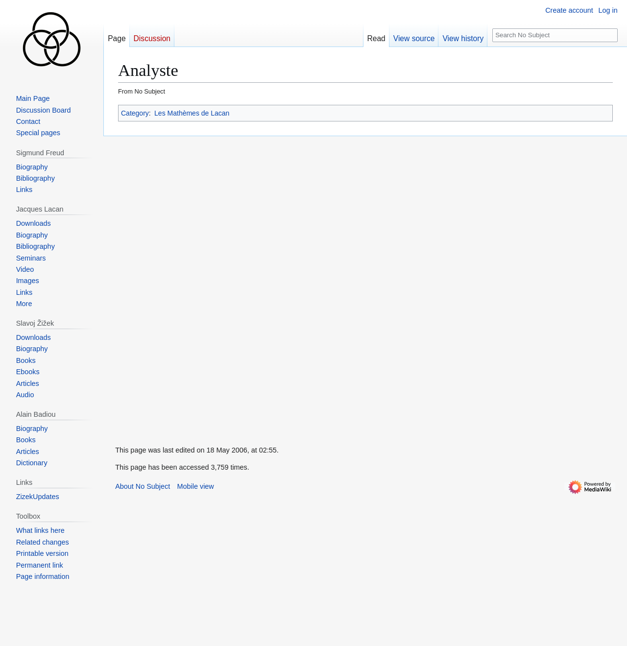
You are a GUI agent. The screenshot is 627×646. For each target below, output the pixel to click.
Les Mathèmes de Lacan (191, 113)
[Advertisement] (176, 283)
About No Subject (142, 486)
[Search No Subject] (555, 35)
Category (135, 113)
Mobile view (195, 486)
